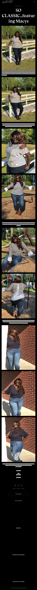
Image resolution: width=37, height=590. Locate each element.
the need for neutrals (18, 581)
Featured (22, 488)
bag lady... (18, 528)
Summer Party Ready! (18, 554)
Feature (18, 488)
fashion (14, 488)
